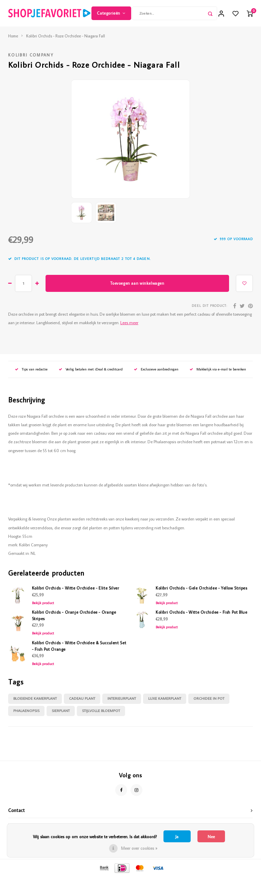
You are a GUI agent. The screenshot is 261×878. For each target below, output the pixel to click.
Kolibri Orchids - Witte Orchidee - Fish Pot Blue (201, 613)
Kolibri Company (31, 56)
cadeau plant (82, 699)
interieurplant (121, 699)
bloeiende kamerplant (35, 699)
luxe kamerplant (164, 699)
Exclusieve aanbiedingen (156, 370)
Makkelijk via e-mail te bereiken (218, 370)
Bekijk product (43, 603)
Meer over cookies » (139, 848)
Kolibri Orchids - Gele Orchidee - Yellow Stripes (201, 589)
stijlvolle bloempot (101, 711)
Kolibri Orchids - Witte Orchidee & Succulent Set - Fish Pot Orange (79, 646)
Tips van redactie (31, 370)
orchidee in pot (208, 699)
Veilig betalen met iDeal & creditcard (91, 370)
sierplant (61, 711)
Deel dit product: (209, 306)
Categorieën (111, 13)
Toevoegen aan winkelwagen (137, 283)
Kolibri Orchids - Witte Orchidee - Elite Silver (75, 589)
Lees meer (129, 323)
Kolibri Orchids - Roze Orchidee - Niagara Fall (65, 36)
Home (13, 36)
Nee (211, 836)
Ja (176, 836)
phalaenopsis (26, 711)
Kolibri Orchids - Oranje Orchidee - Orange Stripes (74, 616)
